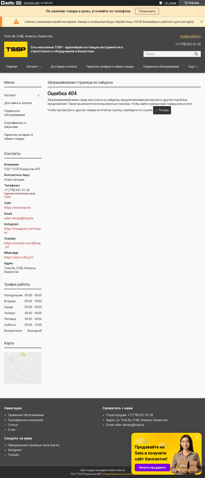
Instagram (15, 450)
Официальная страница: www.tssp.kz (33, 445)
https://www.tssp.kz (17, 207)
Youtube (13, 454)
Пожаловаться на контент (119, 474)
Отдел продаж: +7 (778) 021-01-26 (129, 415)
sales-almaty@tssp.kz (18, 218)
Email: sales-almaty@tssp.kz (125, 425)
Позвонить (147, 11)
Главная (11, 66)
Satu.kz (121, 470)
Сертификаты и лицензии (15, 125)
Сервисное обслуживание (161, 66)
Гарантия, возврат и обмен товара (110, 66)
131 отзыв (170, 2)
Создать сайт (32, 2)
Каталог (32, 66)
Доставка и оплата (64, 66)
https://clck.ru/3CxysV (18, 257)
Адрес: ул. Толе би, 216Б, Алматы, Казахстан (137, 420)
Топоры (163, 110)
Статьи (13, 425)
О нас (11, 429)
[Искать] (196, 54)
